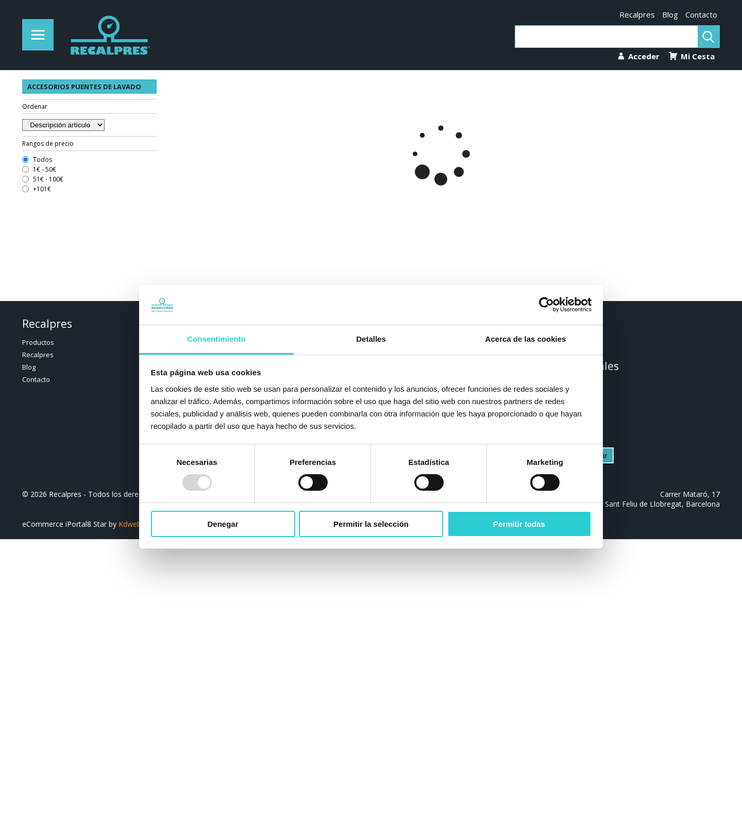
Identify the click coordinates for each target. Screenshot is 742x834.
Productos (38, 342)
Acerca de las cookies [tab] (525, 339)
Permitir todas (519, 524)
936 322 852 (568, 341)
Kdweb (130, 524)
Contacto (701, 14)
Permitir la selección (371, 524)
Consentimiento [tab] (216, 339)
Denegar (222, 524)
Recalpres (637, 14)
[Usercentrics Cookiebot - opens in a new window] (546, 304)
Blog (670, 14)
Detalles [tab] (371, 339)
